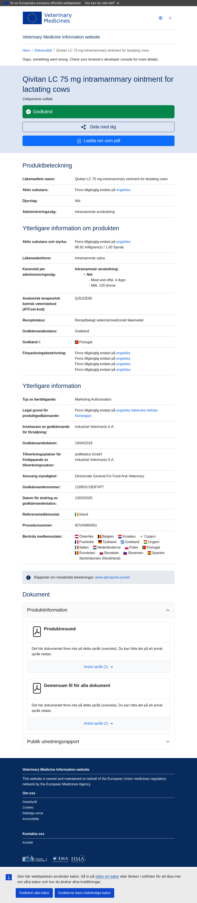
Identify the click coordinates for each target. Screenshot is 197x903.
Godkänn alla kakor (34, 893)
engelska (123, 190)
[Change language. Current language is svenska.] (160, 18)
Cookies (28, 807)
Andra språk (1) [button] (98, 667)
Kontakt (27, 842)
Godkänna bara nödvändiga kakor (84, 893)
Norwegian (83, 416)
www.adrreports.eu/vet (112, 577)
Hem (26, 50)
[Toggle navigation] (170, 18)
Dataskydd (29, 802)
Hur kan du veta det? (102, 3)
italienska (138, 410)
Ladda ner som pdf (98, 140)
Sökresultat (43, 50)
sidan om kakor (107, 876)
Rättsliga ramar (32, 813)
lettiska (152, 410)
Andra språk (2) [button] (98, 723)
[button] (98, 127)
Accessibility (30, 819)
